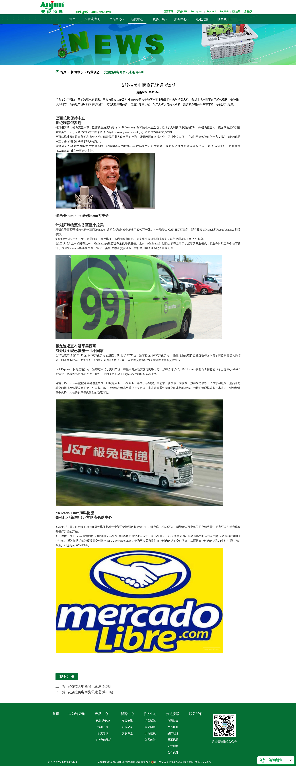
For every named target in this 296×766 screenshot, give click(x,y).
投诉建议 (150, 733)
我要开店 (160, 19)
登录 (248, 11)
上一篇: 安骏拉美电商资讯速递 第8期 (83, 686)
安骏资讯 (127, 720)
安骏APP (182, 11)
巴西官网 (168, 11)
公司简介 (173, 720)
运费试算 (150, 720)
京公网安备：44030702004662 (169, 762)
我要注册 (66, 677)
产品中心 (116, 19)
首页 (72, 19)
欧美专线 (103, 733)
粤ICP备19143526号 (200, 762)
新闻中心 (138, 19)
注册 (236, 11)
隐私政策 (150, 739)
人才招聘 (173, 746)
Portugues (197, 11)
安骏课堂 (127, 733)
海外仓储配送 (103, 739)
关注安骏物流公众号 (224, 741)
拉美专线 (103, 727)
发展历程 (173, 727)
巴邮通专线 (103, 720)
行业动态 (93, 72)
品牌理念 (173, 733)
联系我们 (223, 19)
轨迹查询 (92, 19)
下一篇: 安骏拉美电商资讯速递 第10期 (84, 692)
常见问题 (150, 727)
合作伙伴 (173, 752)
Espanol (211, 11)
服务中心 (181, 19)
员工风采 (173, 739)
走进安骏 (203, 19)
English (224, 11)
